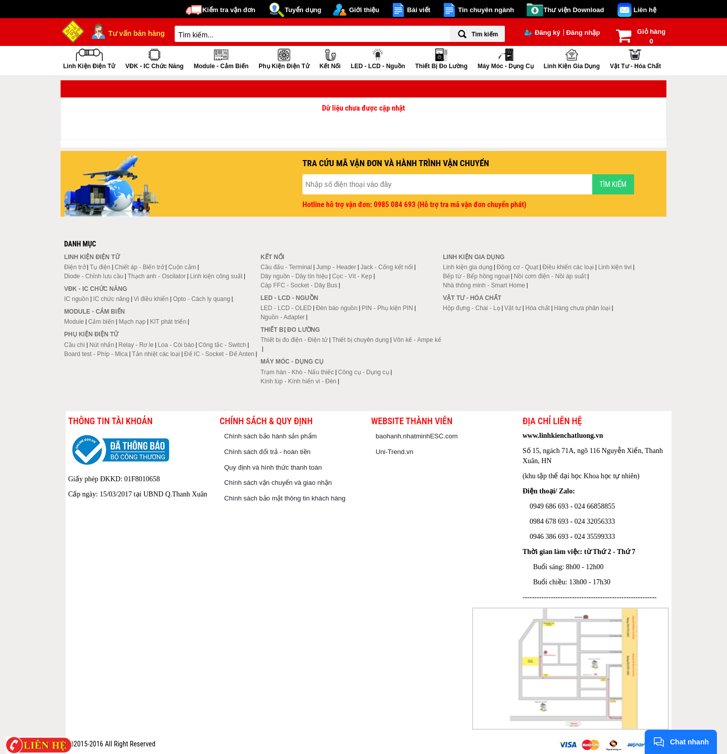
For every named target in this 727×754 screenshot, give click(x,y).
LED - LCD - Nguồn (378, 58)
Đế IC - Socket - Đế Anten (219, 354)
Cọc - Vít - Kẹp (352, 276)
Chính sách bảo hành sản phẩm (270, 436)
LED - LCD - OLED (286, 308)
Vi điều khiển (151, 299)
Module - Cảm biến (221, 58)
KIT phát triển (168, 321)
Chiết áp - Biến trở (139, 267)
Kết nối (330, 58)
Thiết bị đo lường (441, 58)
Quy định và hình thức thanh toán (273, 467)
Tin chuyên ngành (486, 10)
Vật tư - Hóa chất (635, 58)
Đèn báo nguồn (336, 308)
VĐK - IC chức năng (154, 58)
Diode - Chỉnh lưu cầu (93, 276)
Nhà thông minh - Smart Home (484, 285)
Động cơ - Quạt (517, 267)
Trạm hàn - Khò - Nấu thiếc (297, 372)
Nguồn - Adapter (283, 317)
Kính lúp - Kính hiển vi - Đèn (298, 381)
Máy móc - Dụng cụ (506, 58)
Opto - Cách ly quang (201, 299)
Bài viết (418, 10)
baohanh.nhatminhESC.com (417, 436)
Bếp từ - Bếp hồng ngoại (476, 276)
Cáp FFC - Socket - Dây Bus (299, 285)
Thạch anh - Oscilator (157, 276)
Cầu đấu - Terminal (286, 267)
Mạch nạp (132, 321)
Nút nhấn (101, 344)
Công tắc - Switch (222, 344)
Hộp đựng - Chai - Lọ (471, 308)
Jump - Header (336, 267)
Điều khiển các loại (568, 267)
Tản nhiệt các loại (156, 354)
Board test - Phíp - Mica (96, 354)
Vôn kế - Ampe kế (417, 339)
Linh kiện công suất (216, 276)
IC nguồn (76, 299)
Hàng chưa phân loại (582, 308)
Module (74, 321)
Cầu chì (74, 344)
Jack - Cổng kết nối (386, 267)
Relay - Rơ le (135, 344)
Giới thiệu (364, 10)
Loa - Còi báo (176, 344)
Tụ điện (100, 267)
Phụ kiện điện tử (283, 58)
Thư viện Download (574, 10)
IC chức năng (111, 299)
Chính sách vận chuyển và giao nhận (278, 482)
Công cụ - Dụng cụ (363, 372)
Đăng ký (542, 32)
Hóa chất (538, 308)
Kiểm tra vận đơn (228, 10)
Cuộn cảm (182, 267)
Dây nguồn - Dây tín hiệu (294, 276)
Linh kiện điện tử (89, 58)
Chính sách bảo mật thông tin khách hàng (284, 498)
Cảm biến (101, 321)
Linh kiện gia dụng (572, 58)
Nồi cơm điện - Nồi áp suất (550, 276)
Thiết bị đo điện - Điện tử (294, 339)
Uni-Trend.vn (394, 452)
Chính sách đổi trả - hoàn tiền (267, 452)
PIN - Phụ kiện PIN (387, 308)
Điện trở (75, 267)
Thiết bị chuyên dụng (360, 339)
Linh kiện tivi (615, 267)
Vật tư (512, 308)
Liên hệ (645, 10)
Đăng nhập (583, 32)
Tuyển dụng (303, 10)
